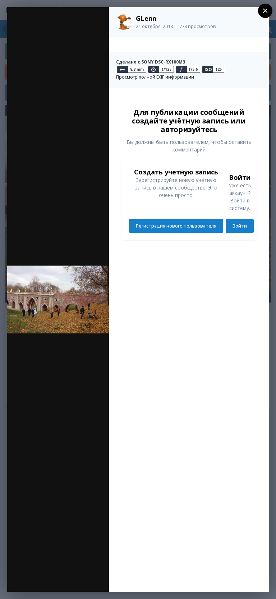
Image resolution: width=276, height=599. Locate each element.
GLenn (146, 18)
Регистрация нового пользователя (176, 226)
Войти (240, 226)
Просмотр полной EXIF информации (155, 77)
